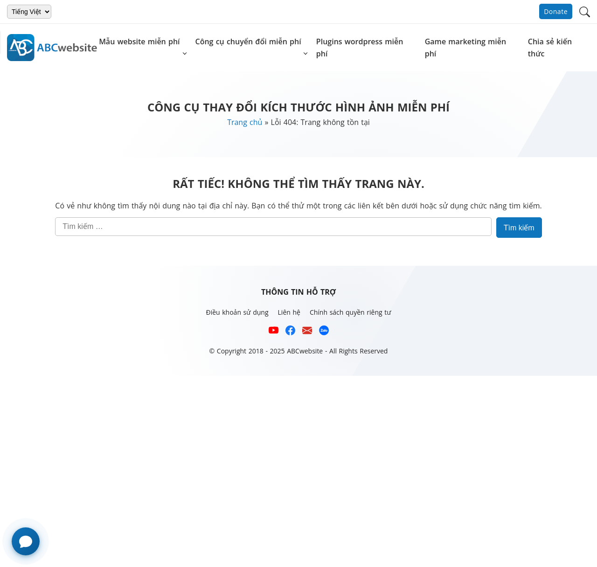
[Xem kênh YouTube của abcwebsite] (273, 332)
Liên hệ (289, 312)
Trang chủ (244, 122)
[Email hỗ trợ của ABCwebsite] (307, 332)
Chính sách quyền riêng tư (350, 312)
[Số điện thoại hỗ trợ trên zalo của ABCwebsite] (324, 332)
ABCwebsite (305, 350)
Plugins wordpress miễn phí (359, 47)
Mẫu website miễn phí (139, 41)
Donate (556, 11)
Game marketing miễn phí (465, 47)
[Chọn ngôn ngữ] (29, 12)
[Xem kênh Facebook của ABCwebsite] (290, 332)
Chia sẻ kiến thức (550, 47)
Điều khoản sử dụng (237, 312)
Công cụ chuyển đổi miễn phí (248, 41)
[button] (584, 11)
